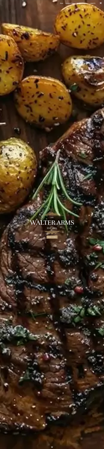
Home (61, 3)
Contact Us (92, 3)
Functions (85, 3)
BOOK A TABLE (52, 237)
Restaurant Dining (69, 3)
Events (78, 3)
